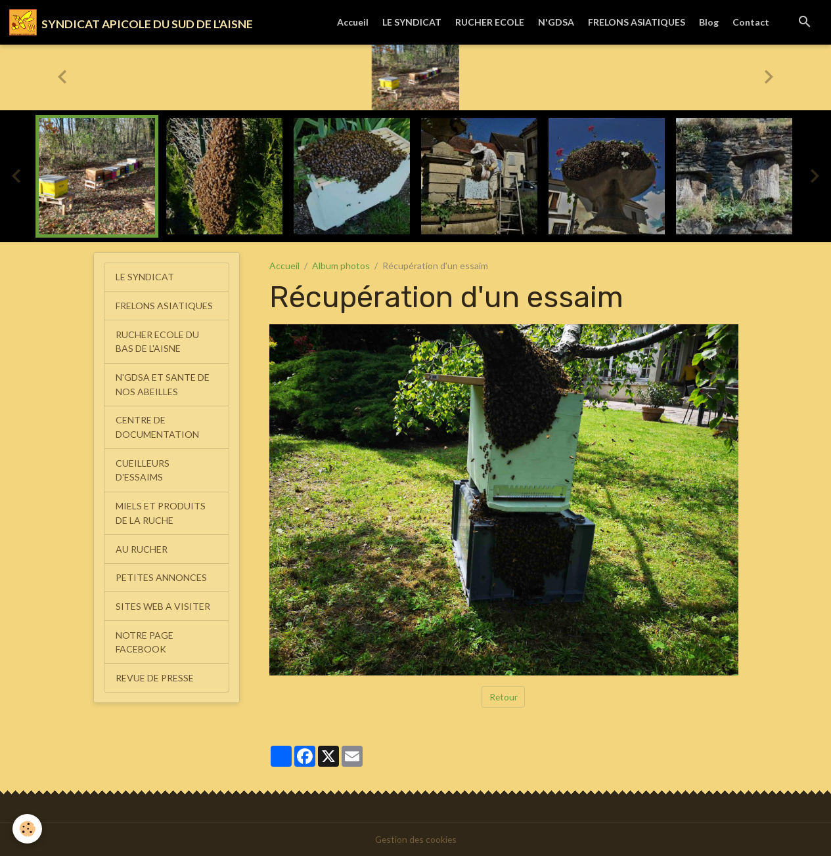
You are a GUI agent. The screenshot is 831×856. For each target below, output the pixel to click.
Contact (750, 22)
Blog (709, 22)
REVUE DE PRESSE (155, 670)
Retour (503, 696)
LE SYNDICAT (411, 22)
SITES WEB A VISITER (163, 600)
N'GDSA (556, 22)
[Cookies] (28, 829)
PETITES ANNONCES (161, 572)
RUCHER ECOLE (489, 22)
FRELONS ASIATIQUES (636, 22)
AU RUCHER (142, 543)
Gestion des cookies (416, 839)
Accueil (353, 22)
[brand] (131, 22)
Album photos (341, 266)
